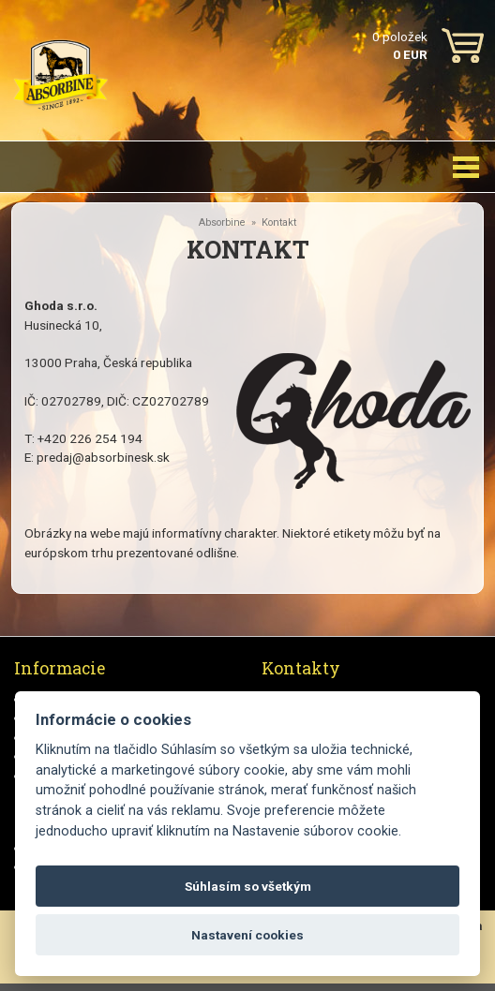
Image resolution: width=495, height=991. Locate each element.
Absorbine (222, 222)
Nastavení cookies (247, 934)
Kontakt (279, 222)
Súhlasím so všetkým (248, 886)
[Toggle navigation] (466, 167)
